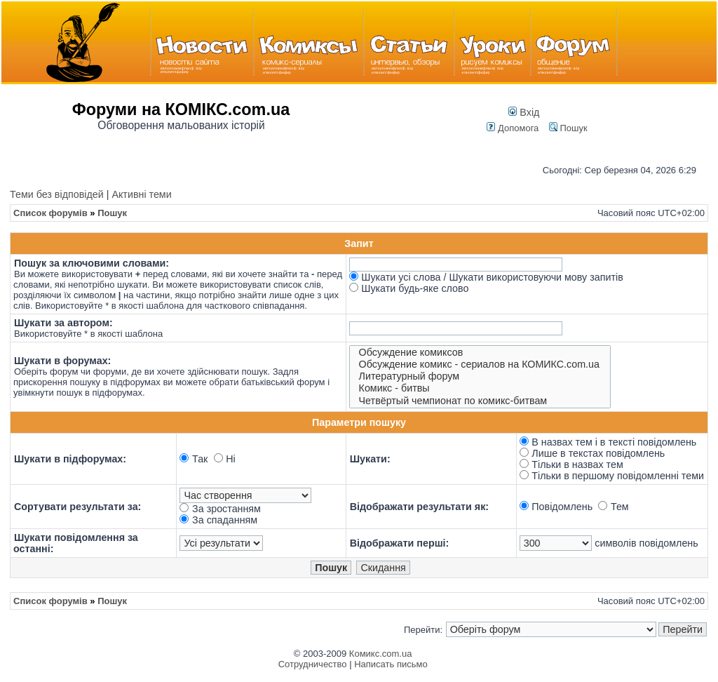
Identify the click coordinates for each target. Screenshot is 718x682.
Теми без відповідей (57, 194)
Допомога (512, 128)
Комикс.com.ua (380, 653)
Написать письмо (390, 664)
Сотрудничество (312, 664)
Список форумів (50, 213)
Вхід (523, 112)
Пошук (568, 128)
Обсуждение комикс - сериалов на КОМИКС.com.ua (480, 364)
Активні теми (141, 194)
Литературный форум (480, 376)
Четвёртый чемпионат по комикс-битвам (480, 401)
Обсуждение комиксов (480, 353)
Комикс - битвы (480, 388)
